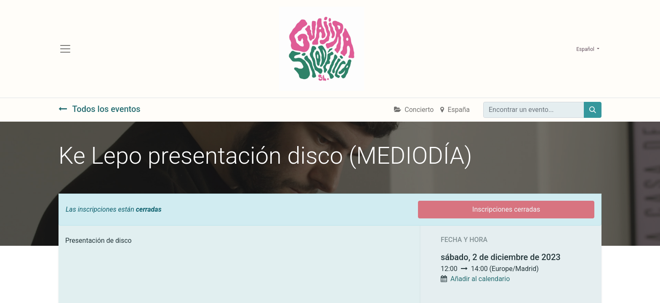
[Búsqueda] (592, 110)
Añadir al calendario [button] (480, 279)
